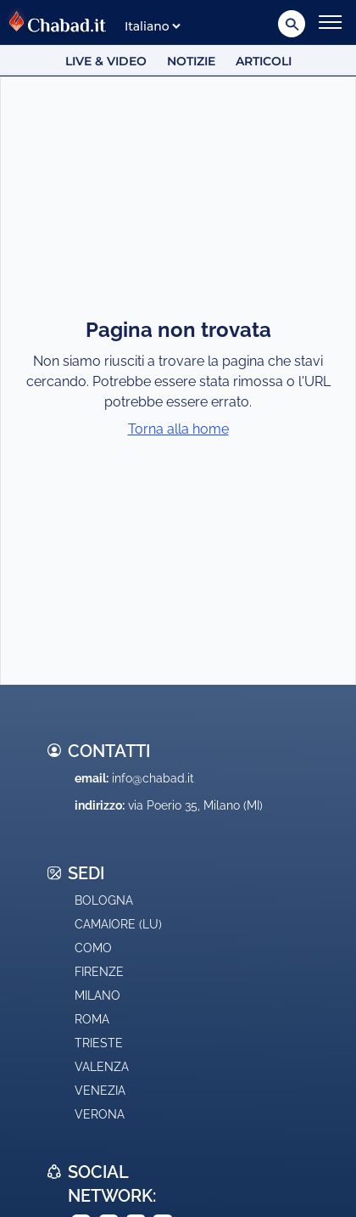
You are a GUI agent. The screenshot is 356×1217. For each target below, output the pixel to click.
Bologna (104, 900)
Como (93, 948)
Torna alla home (178, 429)
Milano (97, 995)
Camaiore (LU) (118, 924)
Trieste (99, 1043)
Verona (100, 1114)
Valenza (102, 1067)
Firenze (99, 972)
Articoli (264, 61)
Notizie (191, 61)
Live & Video (106, 61)
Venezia (100, 1090)
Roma (92, 1019)
